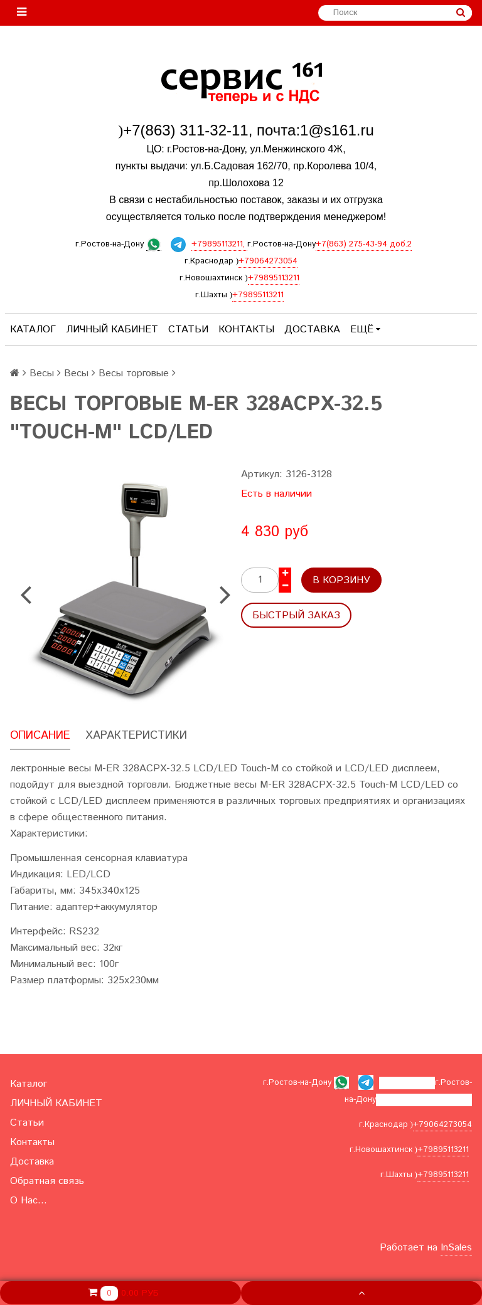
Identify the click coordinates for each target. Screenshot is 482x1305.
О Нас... (28, 1200)
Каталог (33, 329)
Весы (41, 373)
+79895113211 (273, 278)
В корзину (341, 580)
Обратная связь (47, 1181)
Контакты (246, 329)
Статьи (188, 329)
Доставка (312, 329)
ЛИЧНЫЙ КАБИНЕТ (112, 329)
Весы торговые (134, 373)
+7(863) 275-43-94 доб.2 (364, 244)
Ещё (365, 329)
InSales (456, 1247)
